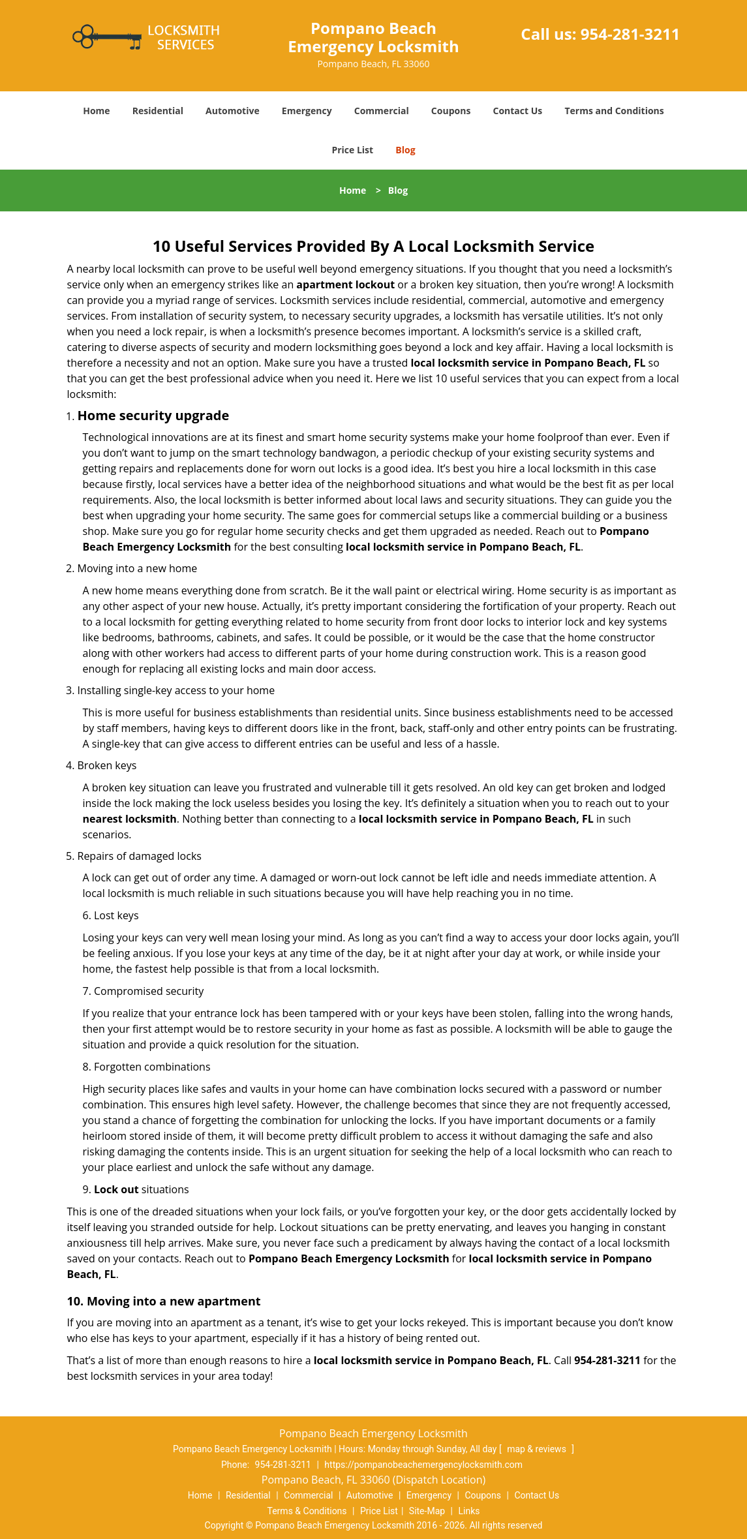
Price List (352, 150)
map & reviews (537, 1449)
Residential (157, 110)
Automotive (233, 110)
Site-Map (427, 1511)
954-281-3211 (630, 33)
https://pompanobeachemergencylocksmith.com (423, 1464)
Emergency (307, 110)
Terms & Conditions (307, 1511)
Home (96, 110)
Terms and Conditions (613, 110)
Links (469, 1511)
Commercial (381, 110)
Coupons (450, 110)
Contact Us (518, 110)
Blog (405, 150)
